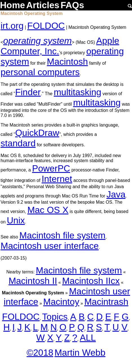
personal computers (40, 72)
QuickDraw (37, 133)
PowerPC (51, 168)
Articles (42, 5)
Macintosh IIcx (91, 281)
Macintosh (67, 61)
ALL (88, 337)
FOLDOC (46, 26)
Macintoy (61, 302)
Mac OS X (47, 210)
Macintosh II (32, 281)
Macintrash (106, 302)
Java (116, 194)
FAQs (72, 5)
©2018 (39, 352)
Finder (28, 92)
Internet (57, 179)
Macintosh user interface (50, 246)
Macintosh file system (62, 235)
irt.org (12, 26)
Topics (55, 317)
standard (18, 143)
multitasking (77, 92)
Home (12, 5)
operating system (37, 41)
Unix (16, 220)
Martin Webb (80, 352)
